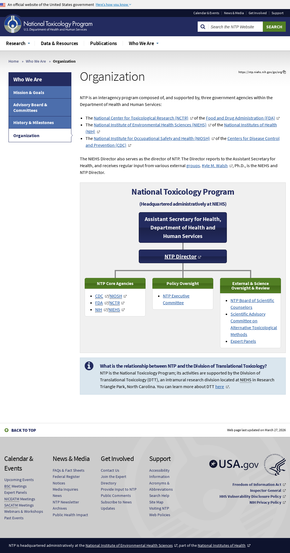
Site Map (156, 502)
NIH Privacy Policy (265, 502)
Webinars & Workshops (23, 511)
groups (193, 165)
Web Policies (159, 514)
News (57, 495)
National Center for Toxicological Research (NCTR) (141, 118)
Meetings (15, 486)
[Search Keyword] (235, 27)
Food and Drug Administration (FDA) (240, 118)
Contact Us (110, 470)
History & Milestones (33, 122)
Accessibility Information (159, 473)
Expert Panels (243, 341)
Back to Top (23, 430)
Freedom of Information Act (257, 484)
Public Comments (116, 495)
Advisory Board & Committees (30, 107)
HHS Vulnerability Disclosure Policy (250, 496)
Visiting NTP (159, 508)
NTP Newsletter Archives (66, 505)
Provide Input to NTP (119, 489)
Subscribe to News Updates (116, 505)
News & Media (234, 13)
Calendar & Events (206, 13)
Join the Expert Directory (113, 479)
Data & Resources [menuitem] (59, 43)
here (219, 386)
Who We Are (36, 61)
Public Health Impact (70, 514)
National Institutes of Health (222, 545)
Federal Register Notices (66, 479)
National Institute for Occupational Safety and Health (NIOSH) (152, 138)
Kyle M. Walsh (215, 165)
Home (13, 61)
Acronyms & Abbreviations (161, 486)
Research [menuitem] (15, 43)
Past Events (14, 517)
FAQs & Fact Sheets (68, 470)
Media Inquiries (65, 489)
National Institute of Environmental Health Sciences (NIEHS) (150, 124)
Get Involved (258, 13)
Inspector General (265, 490)
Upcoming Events (19, 479)
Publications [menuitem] (103, 43)
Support (277, 13)
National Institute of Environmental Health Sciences (129, 545)
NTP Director (181, 256)
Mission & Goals (28, 92)
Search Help (159, 495)
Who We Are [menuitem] (141, 43)
